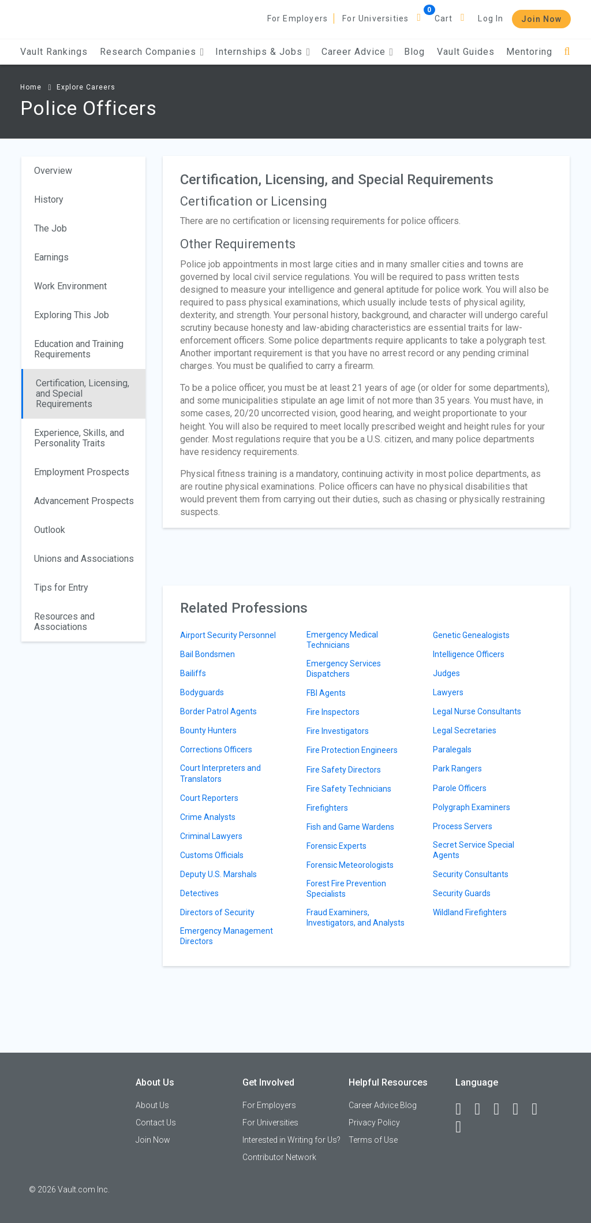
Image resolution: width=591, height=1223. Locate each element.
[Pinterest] (540, 1109)
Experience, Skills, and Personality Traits (79, 438)
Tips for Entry (61, 587)
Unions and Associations (84, 558)
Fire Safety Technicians (348, 788)
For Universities (375, 18)
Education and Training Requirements (79, 349)
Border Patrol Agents (218, 711)
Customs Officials (212, 855)
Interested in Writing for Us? (291, 1139)
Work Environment (70, 286)
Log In (490, 18)
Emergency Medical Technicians (342, 640)
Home (31, 87)
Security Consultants (470, 874)
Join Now (541, 19)
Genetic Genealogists (471, 635)
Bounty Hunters (208, 730)
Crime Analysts (207, 817)
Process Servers (462, 826)
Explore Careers (86, 87)
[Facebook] (463, 1109)
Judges (446, 673)
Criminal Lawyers (211, 836)
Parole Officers (460, 788)
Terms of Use (373, 1139)
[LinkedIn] (482, 1109)
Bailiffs (193, 673)
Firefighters (327, 807)
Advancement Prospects (84, 500)
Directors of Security (217, 912)
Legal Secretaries (464, 730)
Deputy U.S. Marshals (218, 874)
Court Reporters (209, 798)
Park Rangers (457, 768)
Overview (53, 170)
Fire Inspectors (333, 712)
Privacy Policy (374, 1122)
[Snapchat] (463, 1127)
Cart (444, 18)
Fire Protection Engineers (352, 750)
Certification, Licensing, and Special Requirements (82, 393)
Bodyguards (202, 692)
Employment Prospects (81, 472)
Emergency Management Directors (226, 936)
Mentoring (529, 51)
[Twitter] (501, 1109)
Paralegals (452, 749)
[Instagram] (521, 1109)
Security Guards (462, 893)
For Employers (297, 18)
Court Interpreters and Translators (220, 773)
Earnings (51, 257)
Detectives (199, 893)
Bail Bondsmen (207, 654)
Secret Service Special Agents (473, 850)
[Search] (567, 51)
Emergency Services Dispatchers (343, 668)
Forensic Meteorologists (350, 865)
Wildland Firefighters (470, 912)
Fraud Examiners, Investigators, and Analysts (355, 917)
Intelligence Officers (468, 654)
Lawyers (448, 692)
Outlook (49, 529)
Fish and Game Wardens (350, 827)
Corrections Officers (216, 749)
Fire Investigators (337, 731)
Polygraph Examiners (471, 807)
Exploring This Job (71, 315)
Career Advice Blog (383, 1105)
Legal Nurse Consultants (477, 711)
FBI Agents (326, 693)
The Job (50, 228)
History (48, 199)
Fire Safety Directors (343, 769)
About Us (152, 1105)
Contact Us (156, 1122)
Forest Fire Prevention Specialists (346, 888)
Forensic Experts (336, 846)
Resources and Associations (64, 621)
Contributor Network (279, 1157)
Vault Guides (466, 51)
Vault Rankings (54, 51)
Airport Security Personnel (228, 635)
